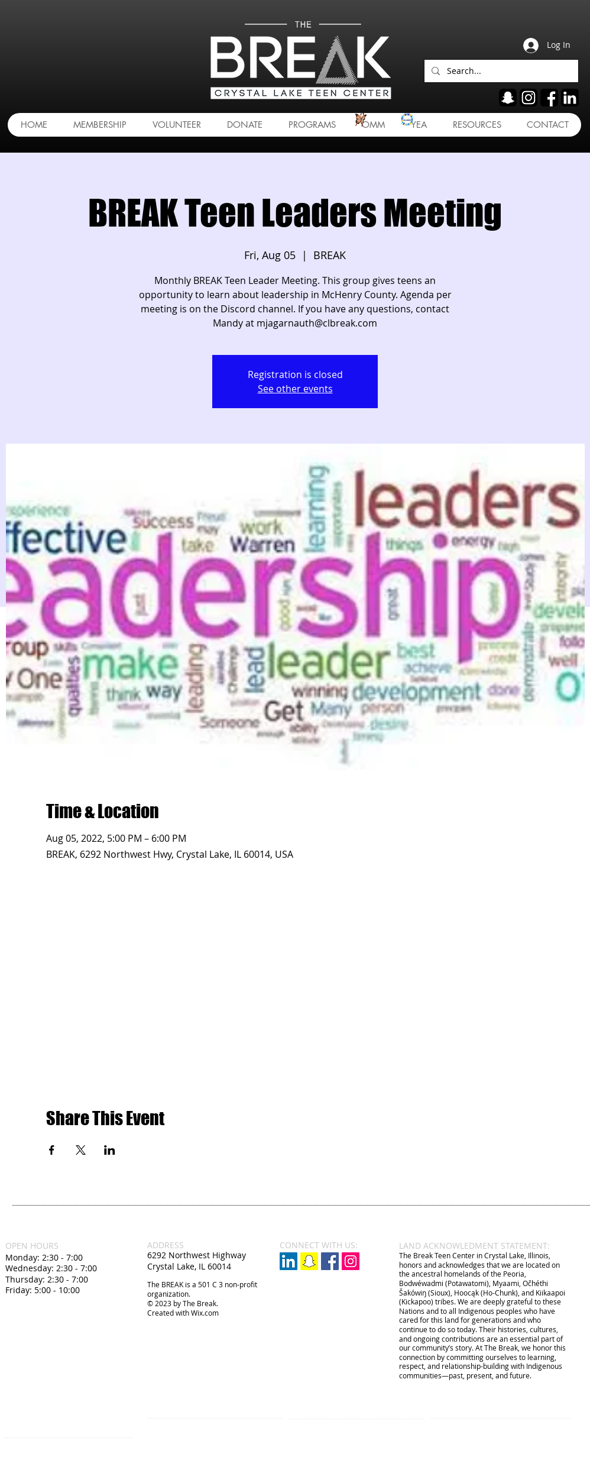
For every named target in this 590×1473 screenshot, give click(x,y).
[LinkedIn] (288, 1261)
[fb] (549, 97)
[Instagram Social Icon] (350, 1261)
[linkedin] (570, 97)
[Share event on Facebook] (51, 1150)
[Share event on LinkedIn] (109, 1150)
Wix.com (205, 1312)
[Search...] (500, 71)
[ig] (528, 97)
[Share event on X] (80, 1150)
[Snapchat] (309, 1261)
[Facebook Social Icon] (330, 1261)
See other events (295, 388)
